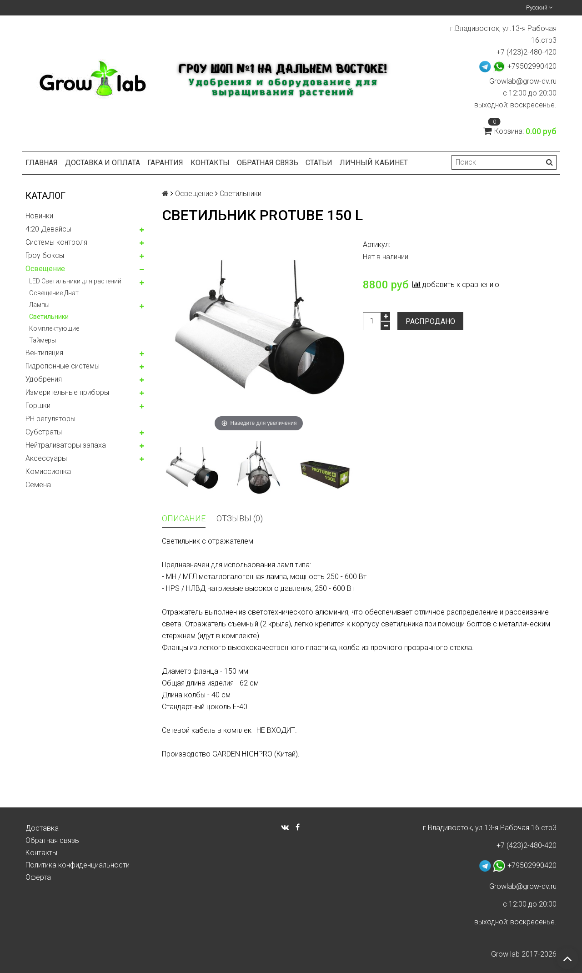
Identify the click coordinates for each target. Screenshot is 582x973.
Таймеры (42, 340)
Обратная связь (267, 162)
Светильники (49, 316)
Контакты (210, 162)
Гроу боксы (44, 255)
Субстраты (43, 432)
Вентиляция (44, 352)
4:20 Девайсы (48, 229)
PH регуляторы (50, 418)
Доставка (42, 828)
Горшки (37, 405)
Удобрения (43, 379)
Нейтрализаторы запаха (65, 445)
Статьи (319, 162)
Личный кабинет (374, 162)
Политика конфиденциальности (77, 865)
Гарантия (165, 162)
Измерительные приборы (67, 392)
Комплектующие (54, 328)
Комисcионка (48, 471)
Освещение (45, 268)
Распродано (430, 321)
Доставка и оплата (102, 162)
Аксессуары (46, 458)
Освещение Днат (54, 293)
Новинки (39, 216)
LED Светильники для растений (75, 281)
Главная (41, 162)
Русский (539, 7)
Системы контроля (56, 242)
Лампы (39, 304)
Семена (38, 484)
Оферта (38, 877)
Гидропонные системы (62, 366)
